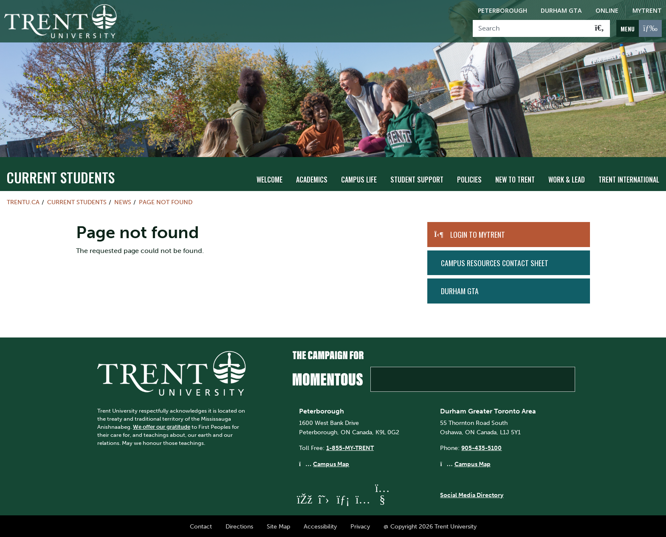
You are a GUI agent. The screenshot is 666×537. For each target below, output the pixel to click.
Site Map (278, 525)
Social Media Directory (471, 494)
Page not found (165, 201)
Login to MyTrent (477, 233)
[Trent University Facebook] (304, 499)
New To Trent (515, 179)
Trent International (628, 179)
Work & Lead (566, 179)
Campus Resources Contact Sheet (494, 261)
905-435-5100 (481, 447)
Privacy (360, 525)
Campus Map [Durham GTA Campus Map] (472, 463)
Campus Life (359, 179)
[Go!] (599, 28)
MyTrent (647, 10)
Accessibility (320, 525)
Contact (201, 525)
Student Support (416, 179)
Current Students (60, 176)
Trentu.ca (23, 201)
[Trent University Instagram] (363, 499)
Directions (239, 525)
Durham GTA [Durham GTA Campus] (561, 10)
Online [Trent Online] (606, 10)
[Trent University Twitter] (323, 499)
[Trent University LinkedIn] (343, 499)
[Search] (531, 28)
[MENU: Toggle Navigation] (639, 28)
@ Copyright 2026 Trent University (430, 525)
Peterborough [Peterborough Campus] (502, 10)
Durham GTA (460, 289)
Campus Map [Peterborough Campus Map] (331, 463)
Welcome (269, 179)
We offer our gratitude (161, 426)
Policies (469, 179)
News (122, 201)
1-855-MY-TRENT (350, 447)
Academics (311, 179)
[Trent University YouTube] (382, 499)
